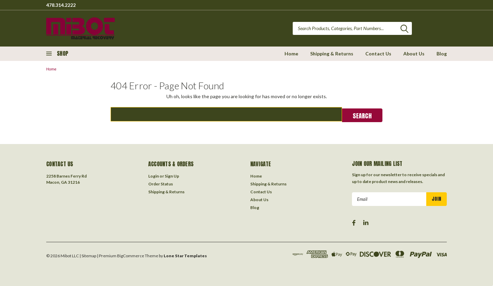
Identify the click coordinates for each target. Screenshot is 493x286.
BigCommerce (130, 255)
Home (291, 53)
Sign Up (172, 175)
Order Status (160, 183)
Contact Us (378, 53)
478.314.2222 (61, 5)
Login (153, 175)
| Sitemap (87, 255)
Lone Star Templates (185, 255)
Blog (442, 53)
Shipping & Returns (331, 53)
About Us (414, 53)
